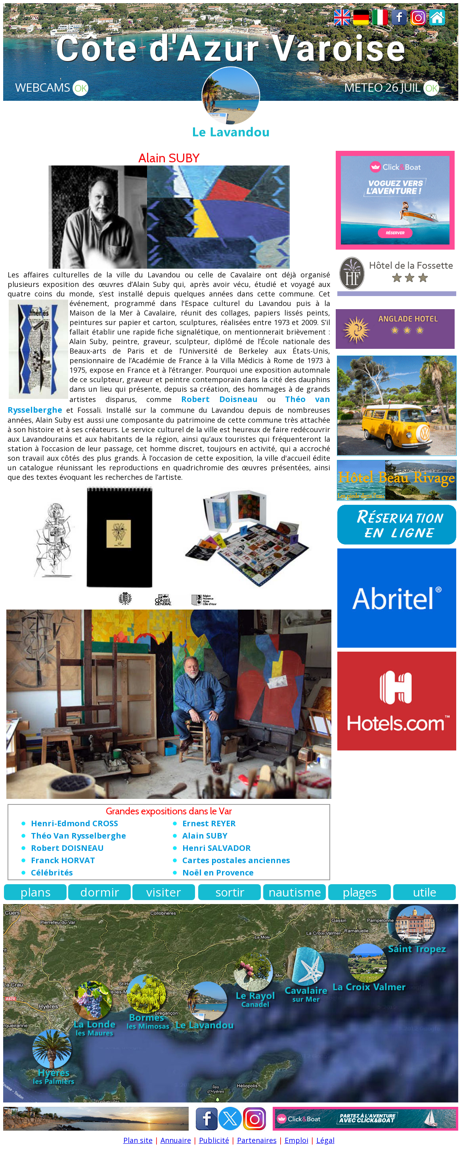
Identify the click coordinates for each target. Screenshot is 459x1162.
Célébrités (52, 872)
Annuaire (176, 1140)
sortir (229, 892)
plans (35, 892)
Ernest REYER (209, 823)
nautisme (294, 892)
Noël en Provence (218, 872)
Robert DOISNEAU (67, 848)
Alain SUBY (205, 835)
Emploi (296, 1140)
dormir (99, 892)
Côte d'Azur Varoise (231, 48)
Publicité (214, 1140)
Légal (325, 1140)
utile (424, 892)
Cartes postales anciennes (236, 860)
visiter (163, 892)
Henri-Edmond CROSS (74, 823)
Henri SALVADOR (216, 848)
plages (359, 892)
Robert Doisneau (219, 399)
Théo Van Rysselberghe (78, 835)
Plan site (138, 1140)
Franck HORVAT (63, 860)
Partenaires (257, 1140)
